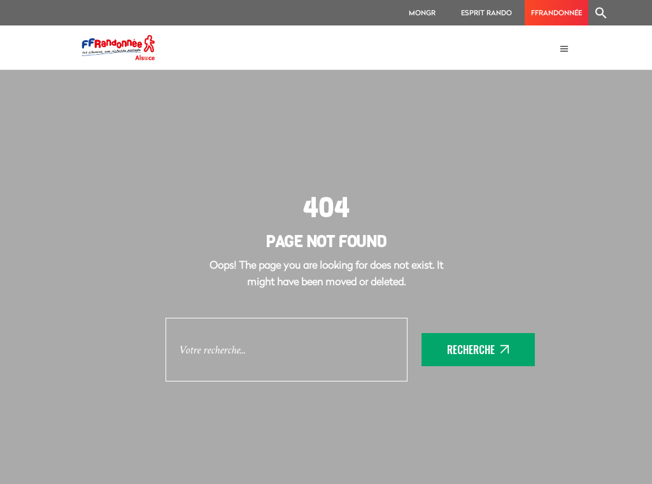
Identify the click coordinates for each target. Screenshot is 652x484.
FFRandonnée (556, 12)
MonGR (422, 12)
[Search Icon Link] (601, 12)
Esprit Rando (486, 12)
